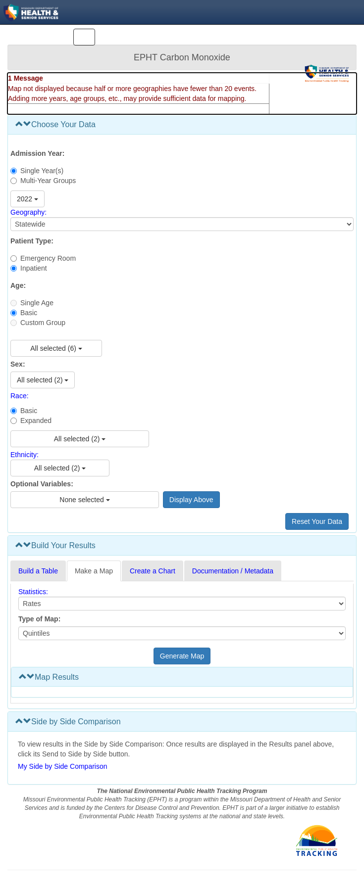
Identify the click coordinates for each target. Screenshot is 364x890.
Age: (18, 285)
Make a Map (94, 571)
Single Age (36, 303)
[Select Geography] (182, 224)
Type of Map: (39, 619)
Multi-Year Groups (48, 181)
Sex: (17, 364)
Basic (28, 313)
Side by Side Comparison (68, 721)
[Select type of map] (182, 633)
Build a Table (38, 571)
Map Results (49, 677)
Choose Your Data (55, 124)
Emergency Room (48, 258)
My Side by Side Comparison (62, 766)
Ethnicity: (24, 455)
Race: (19, 396)
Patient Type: (31, 241)
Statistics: (33, 592)
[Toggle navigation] (84, 37)
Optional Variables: (41, 484)
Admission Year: (37, 153)
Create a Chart (152, 571)
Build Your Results (55, 545)
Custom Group (42, 323)
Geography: (28, 212)
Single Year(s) (41, 171)
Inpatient (33, 268)
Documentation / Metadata (232, 571)
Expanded (36, 420)
